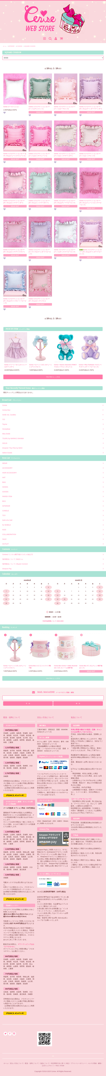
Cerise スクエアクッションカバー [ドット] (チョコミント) (39, 108)
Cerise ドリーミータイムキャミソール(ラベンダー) (15, 366)
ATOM (62, 1066)
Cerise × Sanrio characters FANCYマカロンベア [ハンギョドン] (65, 366)
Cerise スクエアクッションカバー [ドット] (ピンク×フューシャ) (39, 155)
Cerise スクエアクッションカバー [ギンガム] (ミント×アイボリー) (39, 202)
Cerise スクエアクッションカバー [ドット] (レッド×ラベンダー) (64, 155)
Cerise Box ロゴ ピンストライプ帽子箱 (40, 667)
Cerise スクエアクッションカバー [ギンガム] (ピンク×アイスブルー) (14, 251)
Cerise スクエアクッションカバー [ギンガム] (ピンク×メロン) (39, 300)
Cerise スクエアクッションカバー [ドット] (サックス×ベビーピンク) (64, 251)
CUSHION (19, 46)
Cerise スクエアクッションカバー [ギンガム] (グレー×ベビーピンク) (64, 202)
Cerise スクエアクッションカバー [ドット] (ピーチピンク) (64, 108)
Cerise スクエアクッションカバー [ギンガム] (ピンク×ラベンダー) (14, 202)
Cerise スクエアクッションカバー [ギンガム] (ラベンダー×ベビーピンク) (90, 252)
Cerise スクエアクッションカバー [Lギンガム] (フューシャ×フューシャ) (14, 155)
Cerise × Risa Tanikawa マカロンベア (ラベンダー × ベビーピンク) (90, 366)
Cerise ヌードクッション (11, 107)
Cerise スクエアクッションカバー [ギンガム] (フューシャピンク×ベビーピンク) (90, 203)
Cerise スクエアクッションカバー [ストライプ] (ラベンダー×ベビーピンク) (40, 252)
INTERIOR (11, 46)
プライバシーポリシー (78, 1063)
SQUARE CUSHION (30, 46)
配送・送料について (32, 1063)
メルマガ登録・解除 (94, 1063)
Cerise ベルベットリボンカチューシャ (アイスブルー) (40, 366)
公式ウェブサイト (48, 1066)
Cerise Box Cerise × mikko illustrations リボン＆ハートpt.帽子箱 (65, 667)
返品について (44, 1063)
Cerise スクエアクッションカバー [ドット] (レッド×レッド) (90, 155)
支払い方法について (16, 1063)
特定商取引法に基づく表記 (60, 1063)
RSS (57, 1066)
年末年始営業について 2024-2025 (53, 621)
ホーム (4, 46)
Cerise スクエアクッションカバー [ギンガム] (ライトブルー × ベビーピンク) (14, 301)
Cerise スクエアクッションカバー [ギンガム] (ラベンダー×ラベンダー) (90, 108)
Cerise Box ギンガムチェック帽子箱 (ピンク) (90, 667)
